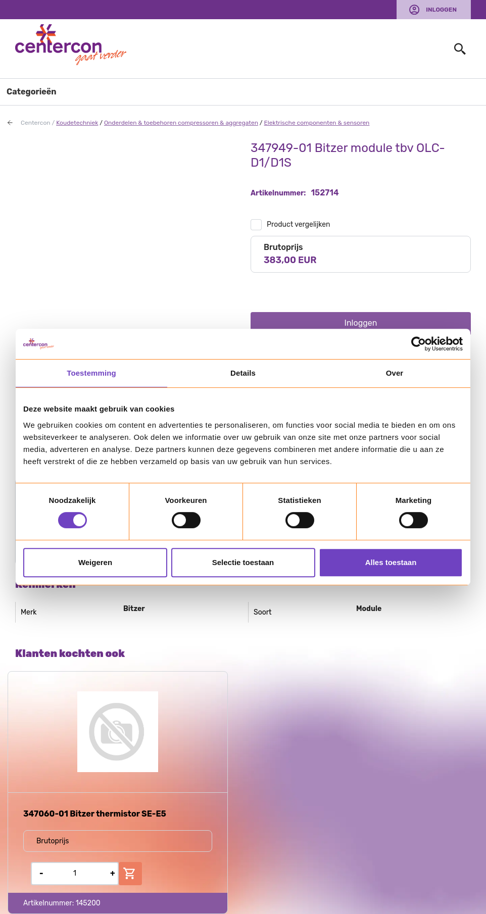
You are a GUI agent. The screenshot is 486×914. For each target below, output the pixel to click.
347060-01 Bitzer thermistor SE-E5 (94, 814)
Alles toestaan (391, 562)
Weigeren (95, 562)
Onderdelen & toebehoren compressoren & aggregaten (181, 122)
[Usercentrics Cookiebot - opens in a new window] (418, 343)
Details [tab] (243, 373)
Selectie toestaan (243, 562)
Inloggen (441, 9)
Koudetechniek (77, 122)
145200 (88, 903)
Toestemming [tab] (91, 373)
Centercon (36, 122)
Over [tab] (395, 373)
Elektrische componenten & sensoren (317, 122)
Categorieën (32, 91)
